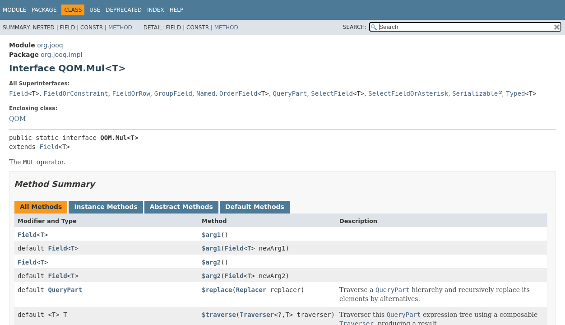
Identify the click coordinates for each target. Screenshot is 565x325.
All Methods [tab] (41, 206)
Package (44, 10)
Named (205, 93)
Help (177, 10)
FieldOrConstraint (75, 93)
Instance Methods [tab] (105, 206)
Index (155, 10)
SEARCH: (355, 27)
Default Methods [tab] (254, 206)
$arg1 (211, 234)
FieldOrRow (131, 93)
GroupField (173, 93)
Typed (515, 93)
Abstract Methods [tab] (181, 206)
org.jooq (50, 45)
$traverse (219, 314)
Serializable (475, 93)
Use (94, 10)
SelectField (332, 93)
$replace (217, 289)
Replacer (251, 289)
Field (18, 93)
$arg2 (211, 262)
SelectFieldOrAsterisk (408, 93)
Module (14, 10)
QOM (17, 118)
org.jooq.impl (61, 54)
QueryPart (290, 93)
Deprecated (124, 10)
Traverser (257, 314)
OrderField (238, 93)
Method (120, 27)
